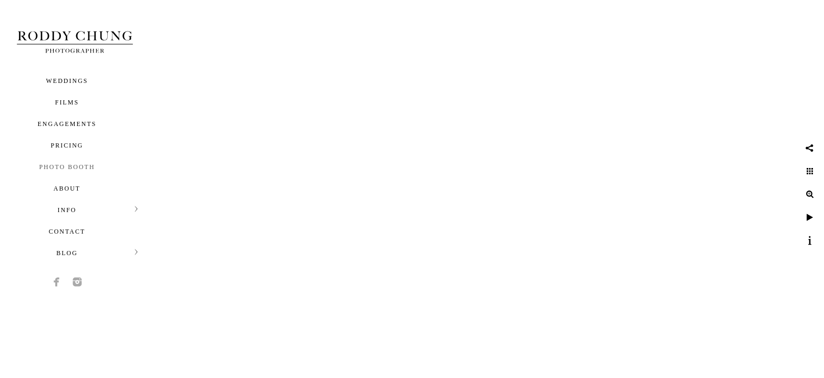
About (67, 188)
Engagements (67, 124)
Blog (67, 253)
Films (67, 102)
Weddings (67, 81)
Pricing (66, 145)
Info (66, 210)
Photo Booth (67, 167)
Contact (67, 231)
